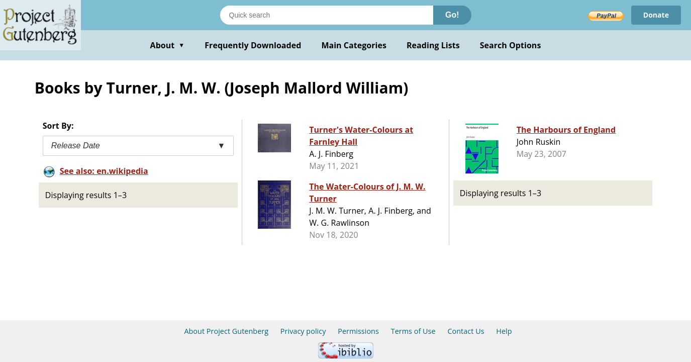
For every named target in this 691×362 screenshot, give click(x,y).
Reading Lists (433, 45)
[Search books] (326, 15)
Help (504, 331)
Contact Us (465, 331)
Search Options (510, 45)
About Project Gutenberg (226, 331)
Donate (656, 15)
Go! (452, 15)
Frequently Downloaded (253, 45)
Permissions (358, 331)
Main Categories (353, 45)
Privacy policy (303, 331)
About (167, 45)
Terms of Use (413, 331)
